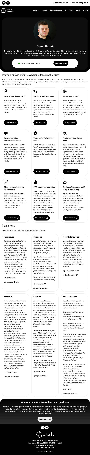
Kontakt (86, 10)
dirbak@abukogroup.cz (80, 3)
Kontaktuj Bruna (61, 63)
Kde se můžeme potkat (58, 10)
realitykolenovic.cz (71, 237)
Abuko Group (38, 53)
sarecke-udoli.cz (70, 297)
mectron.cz (9, 237)
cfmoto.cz (37, 237)
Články (71, 10)
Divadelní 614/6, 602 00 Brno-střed (49, 443)
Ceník (78, 10)
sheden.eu (8, 297)
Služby (36, 10)
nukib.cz (37, 297)
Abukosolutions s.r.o (71, 53)
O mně (44, 10)
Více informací (11, 122)
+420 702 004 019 (61, 3)
